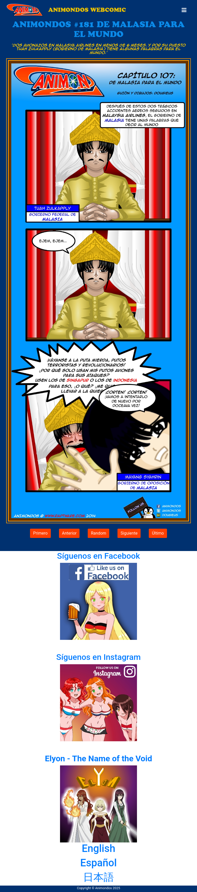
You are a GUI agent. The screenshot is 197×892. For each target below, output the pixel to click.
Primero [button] (40, 533)
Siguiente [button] (129, 533)
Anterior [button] (69, 533)
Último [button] (158, 533)
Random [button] (98, 533)
